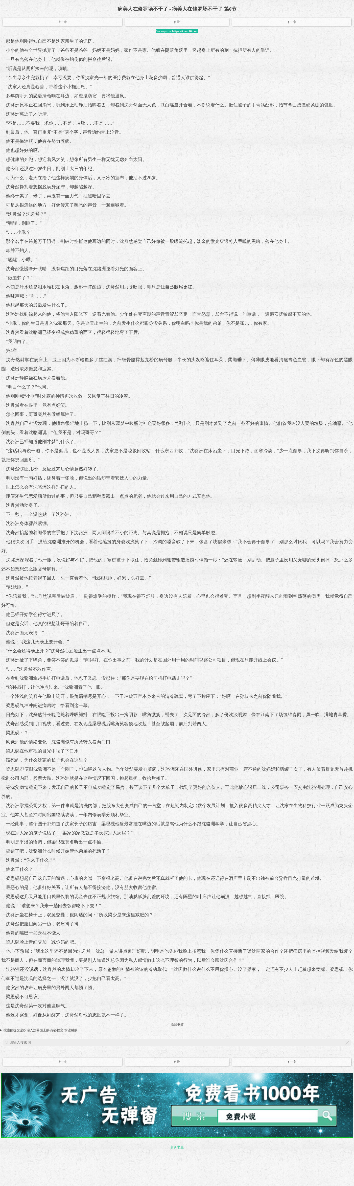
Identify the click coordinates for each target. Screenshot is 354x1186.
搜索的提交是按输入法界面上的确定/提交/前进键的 (41, 1030)
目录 (177, 22)
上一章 (62, 22)
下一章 (291, 22)
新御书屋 (177, 1147)
